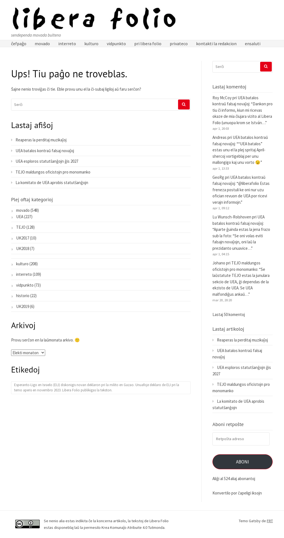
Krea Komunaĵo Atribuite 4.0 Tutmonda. (133, 527)
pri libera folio (147, 43)
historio (22, 295)
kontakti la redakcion (216, 43)
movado (42, 43)
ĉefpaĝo (18, 43)
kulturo (91, 43)
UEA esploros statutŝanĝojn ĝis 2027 (47, 161)
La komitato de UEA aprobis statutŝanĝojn (52, 182)
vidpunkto (116, 43)
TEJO (21, 227)
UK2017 (22, 238)
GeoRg (218, 177)
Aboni (242, 462)
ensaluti (252, 43)
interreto (67, 43)
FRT (270, 520)
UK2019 (22, 306)
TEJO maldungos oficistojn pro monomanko (53, 172)
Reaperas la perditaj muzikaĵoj (41, 139)
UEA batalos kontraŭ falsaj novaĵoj (45, 150)
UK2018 (22, 248)
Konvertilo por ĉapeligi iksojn (237, 493)
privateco (179, 43)
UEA (19, 216)
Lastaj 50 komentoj (228, 314)
